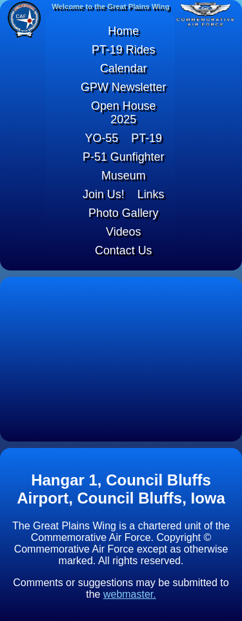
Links (151, 194)
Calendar (123, 68)
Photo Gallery (123, 213)
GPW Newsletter (123, 87)
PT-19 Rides (124, 49)
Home (123, 31)
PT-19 (146, 138)
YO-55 (101, 138)
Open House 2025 (123, 112)
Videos (123, 231)
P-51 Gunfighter (124, 156)
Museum (123, 175)
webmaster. (129, 594)
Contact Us (123, 250)
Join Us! (104, 194)
